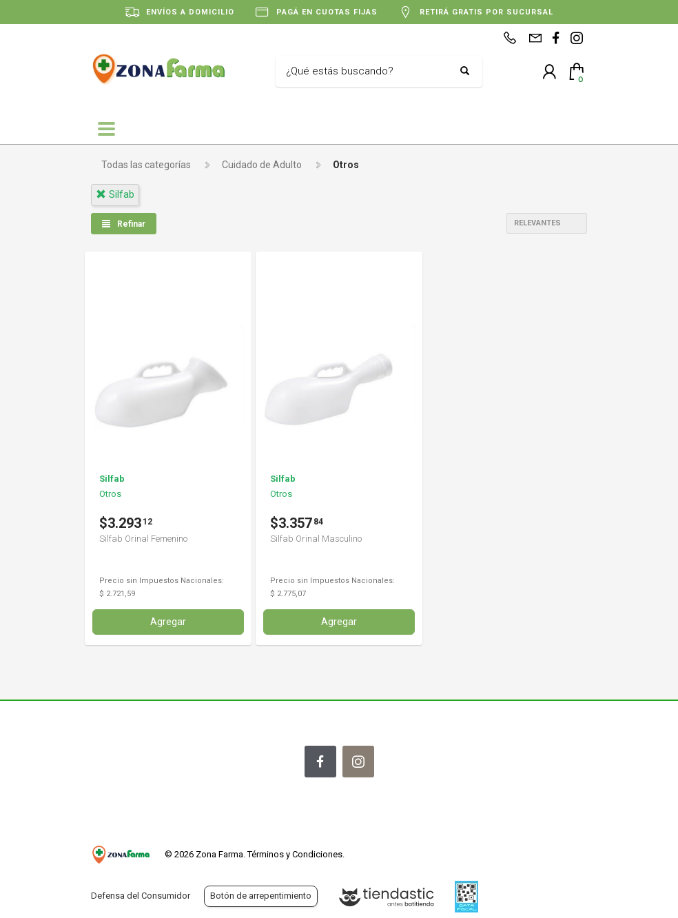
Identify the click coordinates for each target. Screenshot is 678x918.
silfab (115, 194)
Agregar (168, 621)
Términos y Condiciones (294, 854)
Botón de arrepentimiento (260, 895)
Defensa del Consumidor (140, 895)
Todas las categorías (146, 164)
